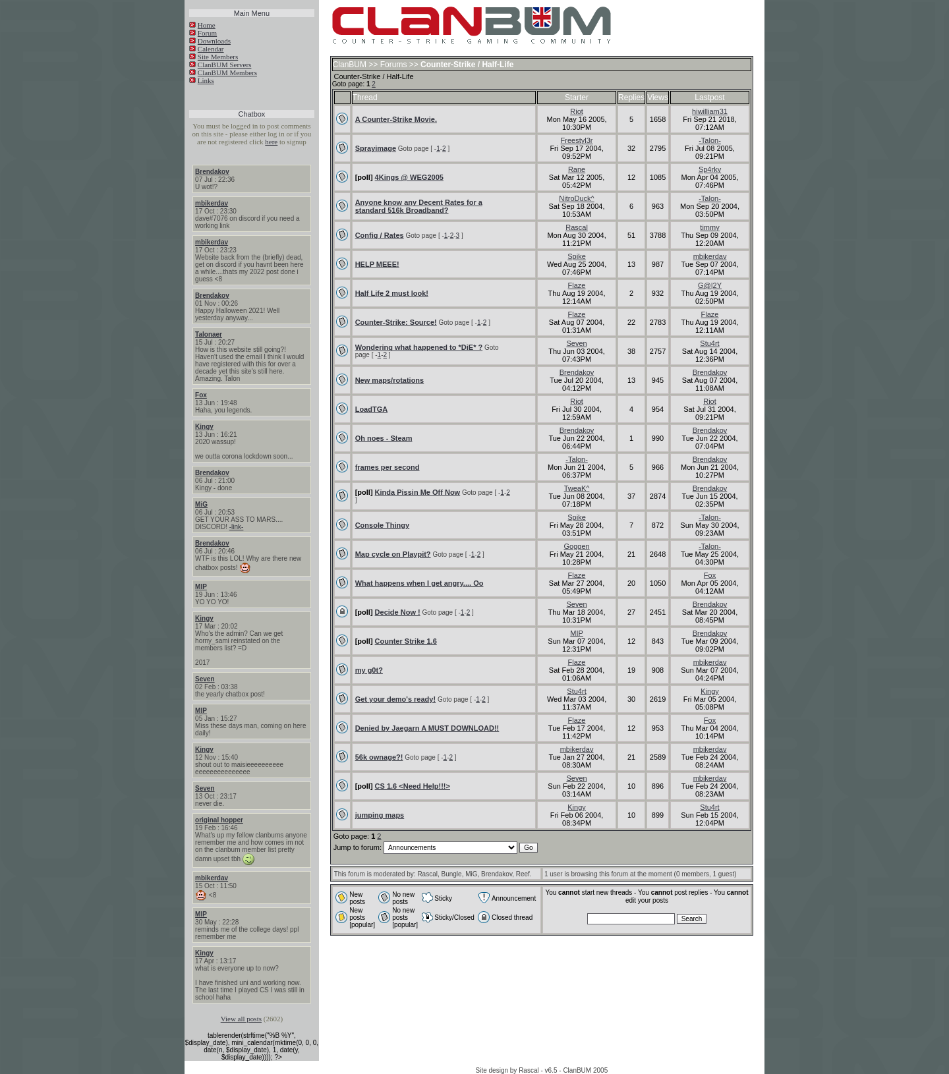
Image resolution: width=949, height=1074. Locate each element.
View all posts (241, 1019)
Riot (576, 111)
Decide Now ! (397, 612)
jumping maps (380, 815)
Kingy (204, 426)
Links (206, 80)
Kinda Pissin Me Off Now (418, 492)
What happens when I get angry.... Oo (419, 583)
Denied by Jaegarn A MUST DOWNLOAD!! (427, 728)
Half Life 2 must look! (391, 293)
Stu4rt (709, 343)
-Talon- (710, 140)
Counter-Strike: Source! (396, 322)
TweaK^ (577, 488)
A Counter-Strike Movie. (396, 119)
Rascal (576, 227)
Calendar (211, 49)
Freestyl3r (577, 140)
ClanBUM (349, 64)
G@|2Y (710, 285)
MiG (201, 504)
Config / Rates (379, 235)
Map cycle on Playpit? (393, 554)
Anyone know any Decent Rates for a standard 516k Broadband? (418, 206)
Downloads (214, 41)
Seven (204, 679)
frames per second (387, 467)
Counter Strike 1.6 (406, 641)
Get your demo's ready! (395, 699)
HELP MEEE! (377, 264)
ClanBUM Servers (225, 65)
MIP (201, 586)
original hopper (219, 820)
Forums (393, 64)
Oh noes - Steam (384, 438)
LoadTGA (371, 409)
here (271, 142)
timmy (709, 227)
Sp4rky (710, 169)
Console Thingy (382, 525)
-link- (236, 526)
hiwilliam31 (710, 111)
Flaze (577, 285)
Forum (207, 33)
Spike (576, 256)
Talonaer (208, 334)
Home (207, 25)
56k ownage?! (379, 757)
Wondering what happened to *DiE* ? (419, 347)
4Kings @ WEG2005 (409, 177)
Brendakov (212, 171)
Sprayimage (375, 148)
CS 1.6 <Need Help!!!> (412, 786)
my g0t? (369, 670)
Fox (201, 395)
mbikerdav (211, 203)
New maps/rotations (389, 380)
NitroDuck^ (576, 198)
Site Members (218, 57)
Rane (576, 169)
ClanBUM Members (227, 72)
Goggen (576, 546)
